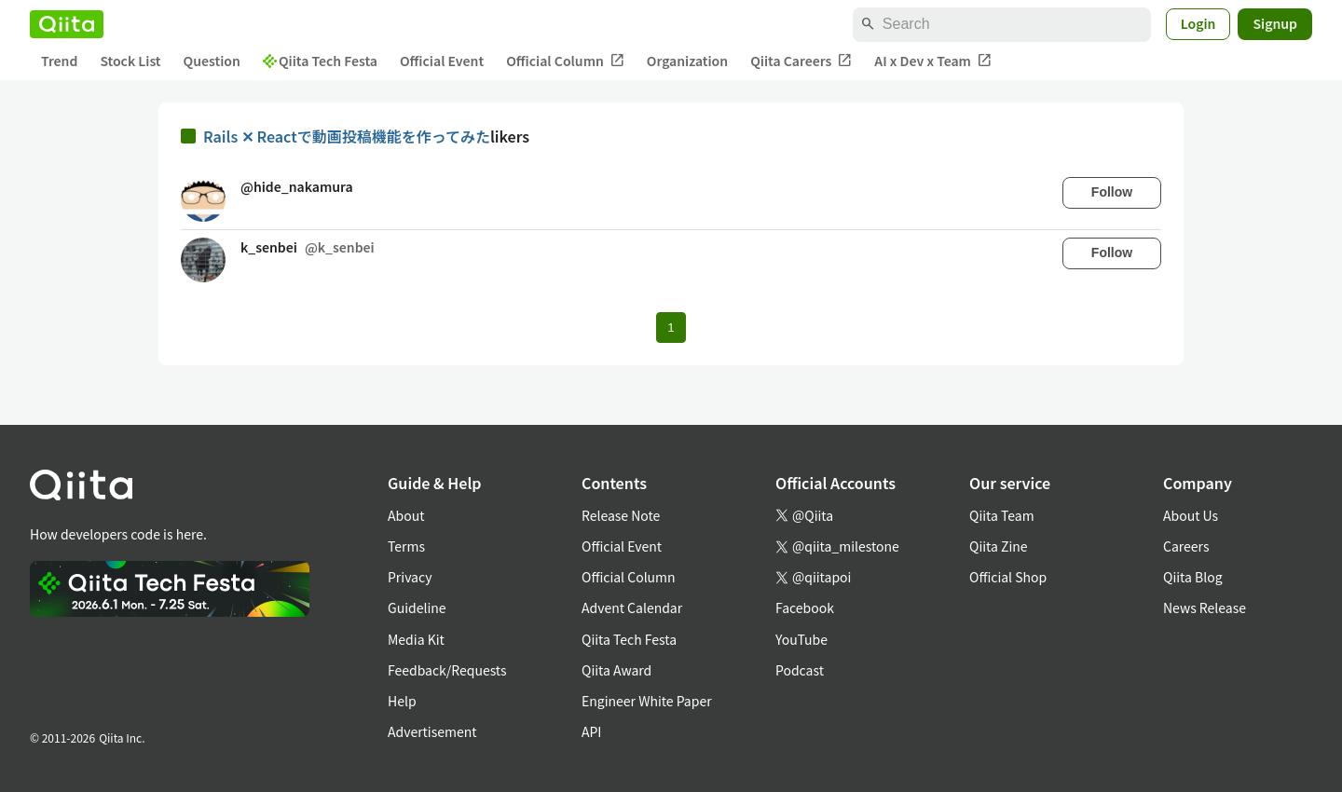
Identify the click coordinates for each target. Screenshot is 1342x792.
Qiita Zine (998, 546)
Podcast (799, 670)
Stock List (130, 60)
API (591, 731)
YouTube (801, 639)
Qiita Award (616, 670)
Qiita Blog (1193, 576)
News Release (1204, 607)
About (406, 515)
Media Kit (416, 639)
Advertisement (432, 731)
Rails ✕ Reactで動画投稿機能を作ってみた (346, 136)
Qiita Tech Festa (320, 60)
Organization (687, 60)
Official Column (565, 61)
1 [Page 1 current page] (670, 328)
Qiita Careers (801, 61)
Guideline (417, 607)
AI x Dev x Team (933, 61)
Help (402, 700)
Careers (1186, 546)
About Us (1190, 515)
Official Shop (1008, 576)
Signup (1275, 23)
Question (212, 60)
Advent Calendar (632, 607)
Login (1198, 23)
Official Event (442, 60)
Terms (406, 546)
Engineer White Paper (647, 700)
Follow (1111, 191)
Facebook (804, 607)
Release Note (621, 515)
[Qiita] (66, 24)
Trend (59, 60)
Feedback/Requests (447, 670)
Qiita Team (1001, 515)
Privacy (409, 576)
